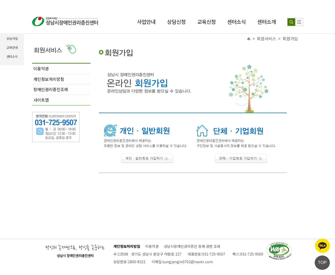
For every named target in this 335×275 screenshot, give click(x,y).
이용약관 (41, 68)
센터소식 (236, 21)
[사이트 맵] (299, 22)
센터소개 (266, 21)
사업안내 (146, 21)
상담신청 (176, 21)
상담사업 (12, 38)
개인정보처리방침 (48, 79)
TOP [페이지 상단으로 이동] (322, 262)
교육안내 (12, 47)
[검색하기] (291, 22)
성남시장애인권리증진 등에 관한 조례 (192, 246)
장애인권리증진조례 (50, 89)
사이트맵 (41, 100)
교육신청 (206, 21)
